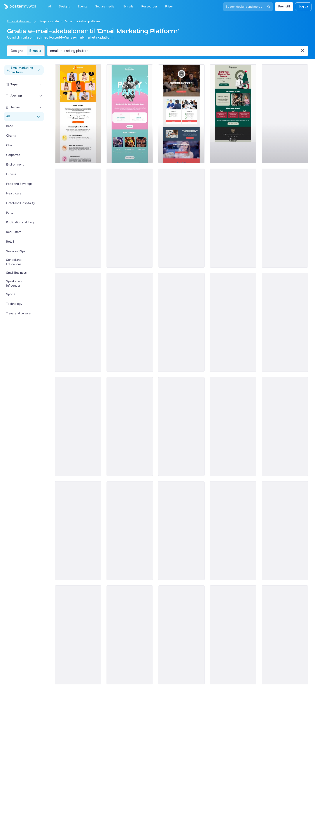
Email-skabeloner (19, 21)
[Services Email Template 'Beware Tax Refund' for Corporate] (78, 322)
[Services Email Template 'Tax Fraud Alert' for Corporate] (285, 322)
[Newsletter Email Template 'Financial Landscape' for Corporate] (285, 634)
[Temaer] (40, 107)
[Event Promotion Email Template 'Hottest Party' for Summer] (130, 634)
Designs (17, 51)
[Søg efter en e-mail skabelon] (175, 50)
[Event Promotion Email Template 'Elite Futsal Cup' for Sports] (233, 634)
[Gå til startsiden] (18, 6)
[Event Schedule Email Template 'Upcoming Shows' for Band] (130, 322)
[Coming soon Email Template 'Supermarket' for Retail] (181, 426)
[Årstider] (40, 96)
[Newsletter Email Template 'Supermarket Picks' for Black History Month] (233, 426)
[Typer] (40, 84)
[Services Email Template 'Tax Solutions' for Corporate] (181, 218)
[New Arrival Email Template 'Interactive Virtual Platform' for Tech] (78, 113)
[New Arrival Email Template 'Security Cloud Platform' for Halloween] (78, 426)
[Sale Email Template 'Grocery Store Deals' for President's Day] (285, 426)
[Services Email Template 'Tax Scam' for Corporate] (181, 322)
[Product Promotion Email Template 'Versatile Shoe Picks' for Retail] (78, 530)
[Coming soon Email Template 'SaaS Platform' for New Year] (233, 113)
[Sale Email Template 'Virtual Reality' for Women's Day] (78, 218)
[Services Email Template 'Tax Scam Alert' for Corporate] (233, 322)
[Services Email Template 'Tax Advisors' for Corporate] (285, 218)
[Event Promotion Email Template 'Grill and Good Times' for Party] (233, 530)
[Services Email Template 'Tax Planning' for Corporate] (130, 218)
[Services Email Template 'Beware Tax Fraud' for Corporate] (233, 218)
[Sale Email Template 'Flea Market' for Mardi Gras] (181, 634)
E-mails (35, 51)
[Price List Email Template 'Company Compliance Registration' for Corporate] (181, 113)
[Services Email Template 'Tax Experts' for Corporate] (285, 113)
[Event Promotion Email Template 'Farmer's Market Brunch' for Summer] (130, 426)
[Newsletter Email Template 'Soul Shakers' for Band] (130, 530)
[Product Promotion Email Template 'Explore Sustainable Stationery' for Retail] (181, 530)
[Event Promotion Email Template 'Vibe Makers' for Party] (78, 634)
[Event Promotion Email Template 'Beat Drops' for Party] (285, 530)
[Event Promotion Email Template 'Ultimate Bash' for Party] (130, 113)
